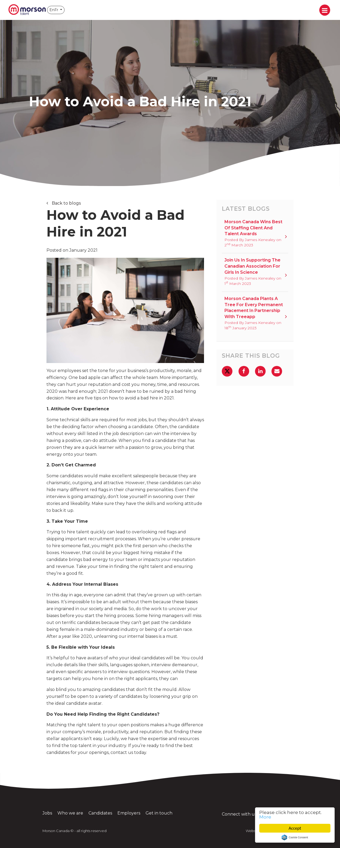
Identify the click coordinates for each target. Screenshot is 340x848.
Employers (128, 813)
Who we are (70, 813)
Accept (295, 828)
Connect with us (246, 814)
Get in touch (159, 813)
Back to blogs (66, 203)
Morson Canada (27, 10)
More (265, 817)
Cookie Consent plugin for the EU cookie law (295, 837)
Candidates (100, 813)
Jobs (47, 813)
